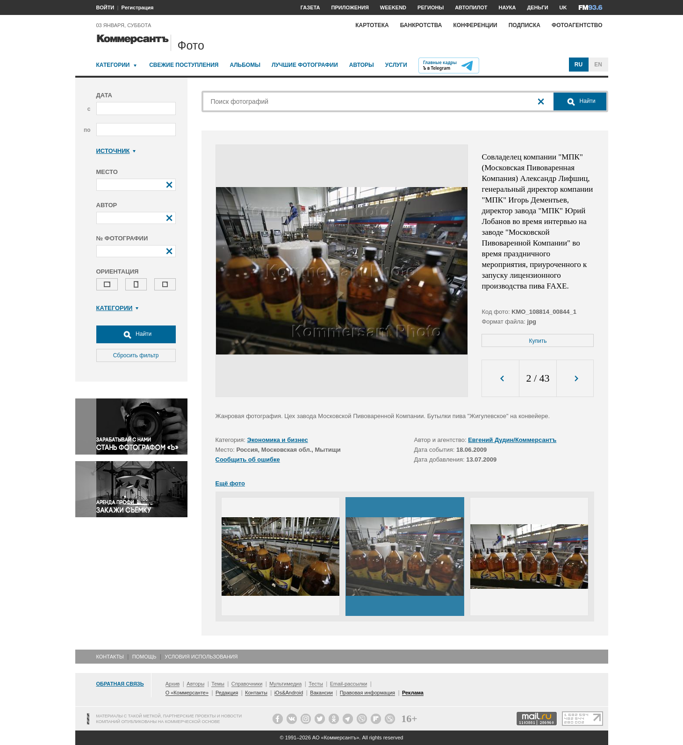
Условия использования (201, 656)
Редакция (227, 692)
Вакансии (321, 692)
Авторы (361, 65)
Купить (538, 341)
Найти (136, 334)
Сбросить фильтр (136, 355)
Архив (172, 684)
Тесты (316, 684)
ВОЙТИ (105, 7)
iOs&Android (288, 692)
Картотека (372, 25)
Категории (113, 65)
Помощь (144, 656)
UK (563, 7)
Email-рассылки (348, 684)
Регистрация (138, 7)
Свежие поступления (183, 65)
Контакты (110, 656)
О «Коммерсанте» (186, 692)
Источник (116, 150)
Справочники (247, 684)
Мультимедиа (285, 684)
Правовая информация (367, 692)
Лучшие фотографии (305, 65)
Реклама (413, 692)
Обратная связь (120, 684)
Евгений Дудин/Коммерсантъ (512, 439)
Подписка (524, 25)
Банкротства (421, 25)
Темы (217, 684)
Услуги (396, 65)
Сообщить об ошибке (248, 459)
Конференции (475, 25)
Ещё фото (230, 483)
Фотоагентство (577, 25)
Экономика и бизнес (277, 439)
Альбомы (245, 65)
